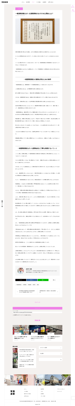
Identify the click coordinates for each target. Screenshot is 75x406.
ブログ (33, 2)
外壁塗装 (24, 284)
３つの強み (38, 2)
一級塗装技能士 (18, 284)
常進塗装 (29, 284)
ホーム (23, 2)
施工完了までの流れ (27, 393)
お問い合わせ (50, 2)
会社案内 (44, 2)
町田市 (34, 284)
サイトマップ (59, 391)
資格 (38, 284)
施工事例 (28, 2)
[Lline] (43, 280)
